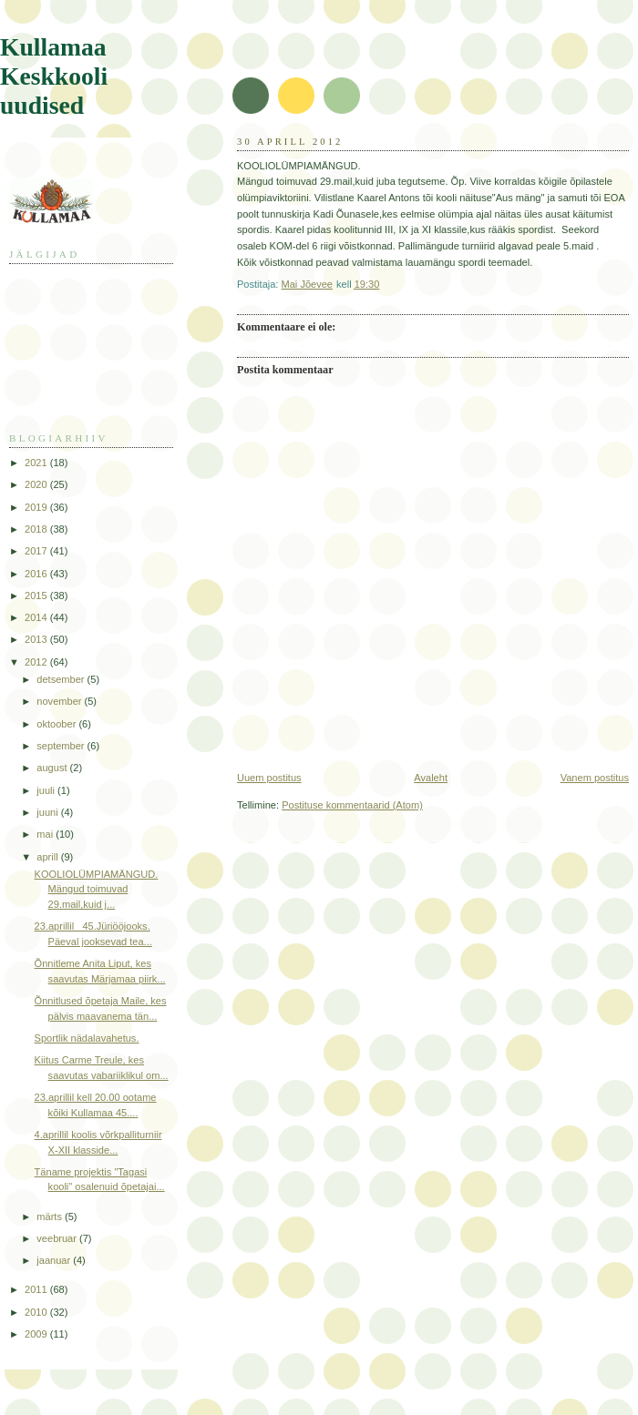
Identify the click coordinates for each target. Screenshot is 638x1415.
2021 (37, 462)
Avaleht (431, 777)
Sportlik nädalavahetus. (87, 1038)
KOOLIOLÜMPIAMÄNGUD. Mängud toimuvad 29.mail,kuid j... (97, 889)
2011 (37, 1289)
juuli (46, 790)
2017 (37, 550)
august (52, 767)
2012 (37, 662)
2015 (37, 595)
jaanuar (54, 1260)
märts (50, 1216)
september (61, 745)
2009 (37, 1333)
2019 (37, 507)
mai (46, 834)
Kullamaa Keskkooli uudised (54, 76)
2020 (37, 484)
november (60, 701)
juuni (48, 812)
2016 (37, 573)
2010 (37, 1312)
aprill (48, 856)
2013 (37, 639)
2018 (37, 529)
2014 (37, 617)
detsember (61, 679)
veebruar (57, 1238)
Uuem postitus (269, 777)
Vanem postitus (595, 777)
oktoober (57, 723)
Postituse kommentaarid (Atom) (352, 804)
